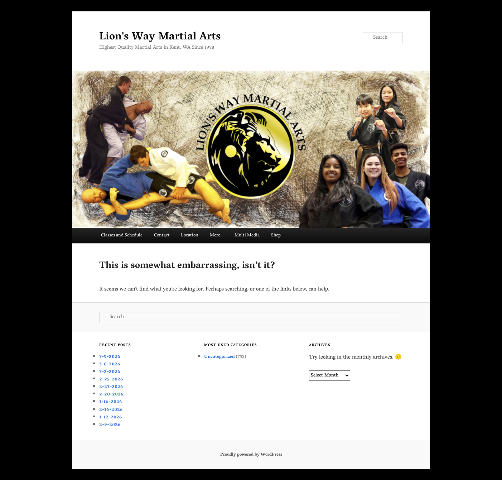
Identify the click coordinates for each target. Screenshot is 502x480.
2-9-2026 (110, 425)
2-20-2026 (111, 394)
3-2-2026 (109, 372)
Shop (276, 235)
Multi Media (247, 235)
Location (189, 235)
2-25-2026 (111, 379)
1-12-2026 (110, 417)
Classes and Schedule (122, 235)
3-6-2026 (109, 364)
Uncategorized (219, 356)
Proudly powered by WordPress (251, 455)
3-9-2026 (109, 356)
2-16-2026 (111, 409)
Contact (162, 235)
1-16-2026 (110, 402)
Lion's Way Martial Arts (160, 37)
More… (216, 235)
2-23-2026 (111, 387)
